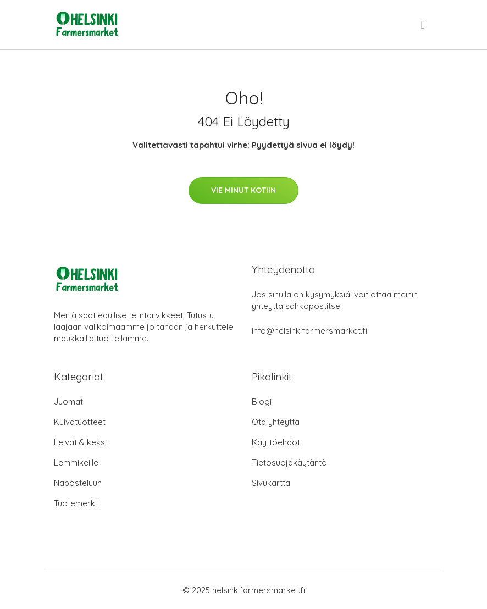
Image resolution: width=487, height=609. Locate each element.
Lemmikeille (76, 462)
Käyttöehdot (276, 442)
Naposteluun (78, 483)
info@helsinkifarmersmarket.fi (309, 330)
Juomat (68, 401)
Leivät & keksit (81, 442)
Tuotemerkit (76, 503)
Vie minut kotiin (243, 190)
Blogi (262, 401)
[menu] (423, 24)
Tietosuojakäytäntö (289, 462)
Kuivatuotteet (80, 422)
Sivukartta (271, 483)
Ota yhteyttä (276, 422)
